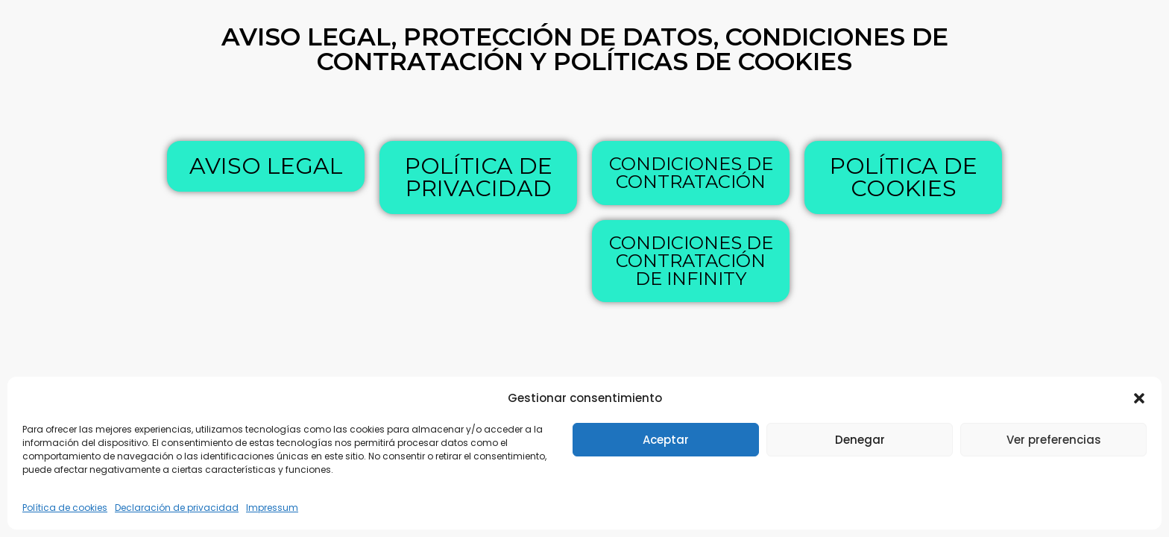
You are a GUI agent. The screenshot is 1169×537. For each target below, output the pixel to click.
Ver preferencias (1053, 440)
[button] (1139, 398)
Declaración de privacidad (177, 507)
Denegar (860, 440)
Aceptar (666, 440)
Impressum (272, 507)
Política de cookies (64, 507)
